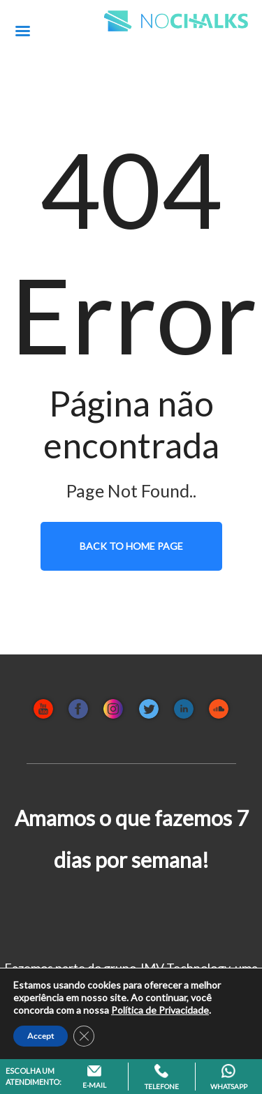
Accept (40, 1036)
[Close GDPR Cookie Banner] (83, 1036)
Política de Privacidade (160, 1010)
